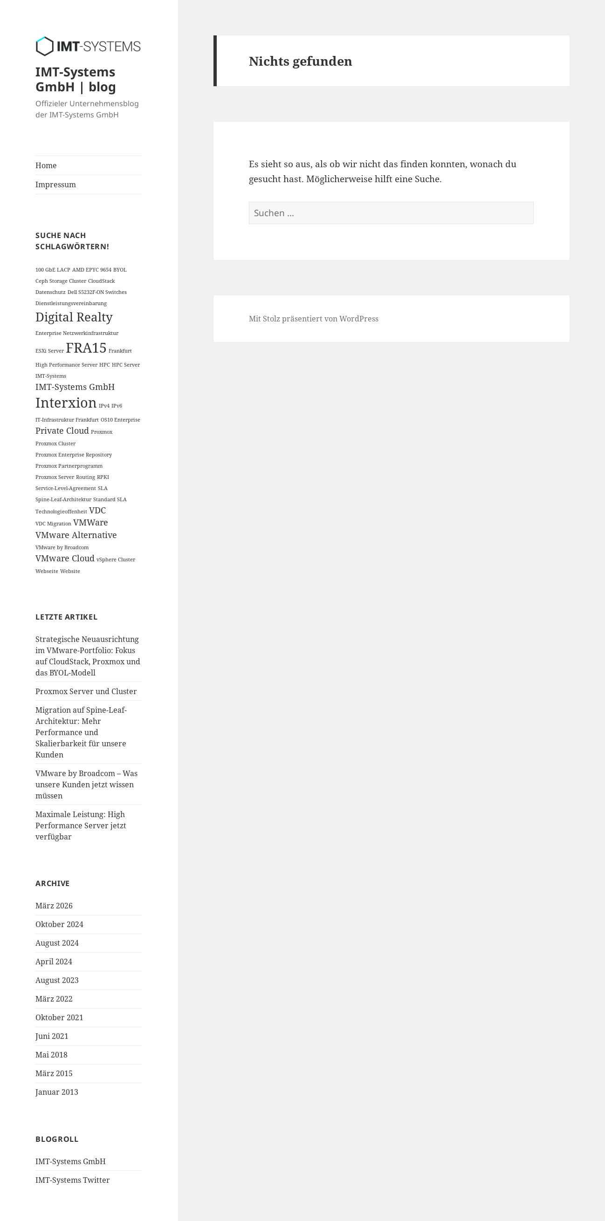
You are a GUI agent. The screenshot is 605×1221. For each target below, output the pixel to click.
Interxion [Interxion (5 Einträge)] (66, 402)
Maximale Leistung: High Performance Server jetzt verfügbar (80, 825)
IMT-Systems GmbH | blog (75, 79)
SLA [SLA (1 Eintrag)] (103, 488)
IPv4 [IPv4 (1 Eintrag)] (104, 405)
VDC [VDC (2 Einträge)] (97, 510)
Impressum (55, 184)
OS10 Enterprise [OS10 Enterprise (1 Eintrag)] (120, 419)
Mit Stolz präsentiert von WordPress (313, 319)
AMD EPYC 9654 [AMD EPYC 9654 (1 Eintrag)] (91, 269)
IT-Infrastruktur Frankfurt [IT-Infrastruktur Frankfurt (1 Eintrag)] (67, 419)
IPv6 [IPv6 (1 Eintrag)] (116, 405)
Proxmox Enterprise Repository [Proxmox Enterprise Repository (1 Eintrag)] (73, 454)
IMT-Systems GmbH (70, 1161)
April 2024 (53, 961)
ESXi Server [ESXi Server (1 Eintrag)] (49, 351)
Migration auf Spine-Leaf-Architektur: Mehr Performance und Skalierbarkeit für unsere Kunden (81, 732)
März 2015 (54, 1073)
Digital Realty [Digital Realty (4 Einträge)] (74, 316)
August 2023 (57, 980)
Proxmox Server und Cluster (86, 691)
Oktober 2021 (59, 1017)
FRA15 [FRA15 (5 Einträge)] (86, 347)
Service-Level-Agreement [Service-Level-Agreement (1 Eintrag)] (65, 488)
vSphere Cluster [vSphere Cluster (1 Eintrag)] (115, 559)
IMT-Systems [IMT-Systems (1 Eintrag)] (50, 376)
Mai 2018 (51, 1055)
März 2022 (54, 999)
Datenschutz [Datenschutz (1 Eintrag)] (50, 292)
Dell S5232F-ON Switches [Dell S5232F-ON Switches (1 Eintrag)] (97, 292)
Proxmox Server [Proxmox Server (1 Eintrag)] (54, 477)
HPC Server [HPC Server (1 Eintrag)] (126, 365)
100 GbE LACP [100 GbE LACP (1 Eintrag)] (52, 269)
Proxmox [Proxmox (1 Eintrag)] (101, 432)
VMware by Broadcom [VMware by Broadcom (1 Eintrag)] (62, 547)
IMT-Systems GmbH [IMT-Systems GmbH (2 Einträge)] (75, 386)
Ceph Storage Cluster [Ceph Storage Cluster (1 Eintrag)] (60, 281)
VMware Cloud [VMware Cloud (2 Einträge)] (65, 558)
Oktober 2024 (59, 924)
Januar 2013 (56, 1092)
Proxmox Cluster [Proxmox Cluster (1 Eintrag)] (55, 443)
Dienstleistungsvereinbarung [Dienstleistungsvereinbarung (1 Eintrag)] (71, 303)
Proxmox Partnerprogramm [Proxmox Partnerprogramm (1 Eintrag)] (69, 466)
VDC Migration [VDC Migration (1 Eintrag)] (53, 523)
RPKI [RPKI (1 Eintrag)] (103, 477)
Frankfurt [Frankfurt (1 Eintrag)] (120, 351)
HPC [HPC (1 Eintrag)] (104, 365)
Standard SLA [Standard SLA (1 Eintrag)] (110, 499)
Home (46, 165)
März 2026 (54, 905)
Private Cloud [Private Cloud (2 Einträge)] (62, 430)
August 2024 (57, 943)
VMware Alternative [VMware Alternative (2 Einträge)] (76, 534)
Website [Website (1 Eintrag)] (70, 571)
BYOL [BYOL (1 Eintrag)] (120, 269)
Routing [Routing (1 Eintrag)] (85, 477)
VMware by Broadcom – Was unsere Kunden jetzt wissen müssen (86, 784)
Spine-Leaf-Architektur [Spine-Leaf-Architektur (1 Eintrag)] (63, 499)
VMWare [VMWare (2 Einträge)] (90, 522)
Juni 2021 (52, 1036)
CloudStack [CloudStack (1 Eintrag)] (101, 281)
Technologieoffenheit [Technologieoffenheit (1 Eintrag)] (61, 511)
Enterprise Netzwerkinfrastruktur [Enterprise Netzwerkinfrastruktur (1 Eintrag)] (76, 333)
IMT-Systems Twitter (72, 1180)
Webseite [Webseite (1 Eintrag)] (46, 571)
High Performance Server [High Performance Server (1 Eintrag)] (66, 365)
